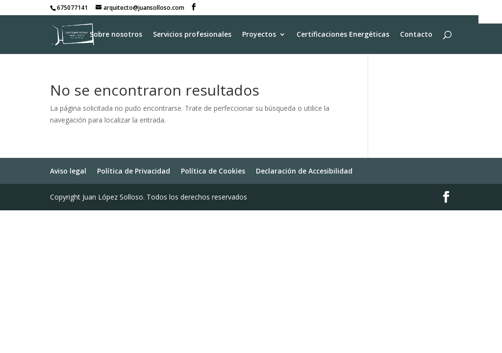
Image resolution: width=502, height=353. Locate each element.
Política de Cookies (213, 171)
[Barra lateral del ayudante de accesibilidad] (490, 12)
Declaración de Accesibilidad (304, 171)
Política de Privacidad (133, 171)
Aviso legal (68, 171)
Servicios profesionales (192, 35)
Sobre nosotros (116, 35)
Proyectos (259, 35)
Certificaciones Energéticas (343, 35)
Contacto (416, 35)
